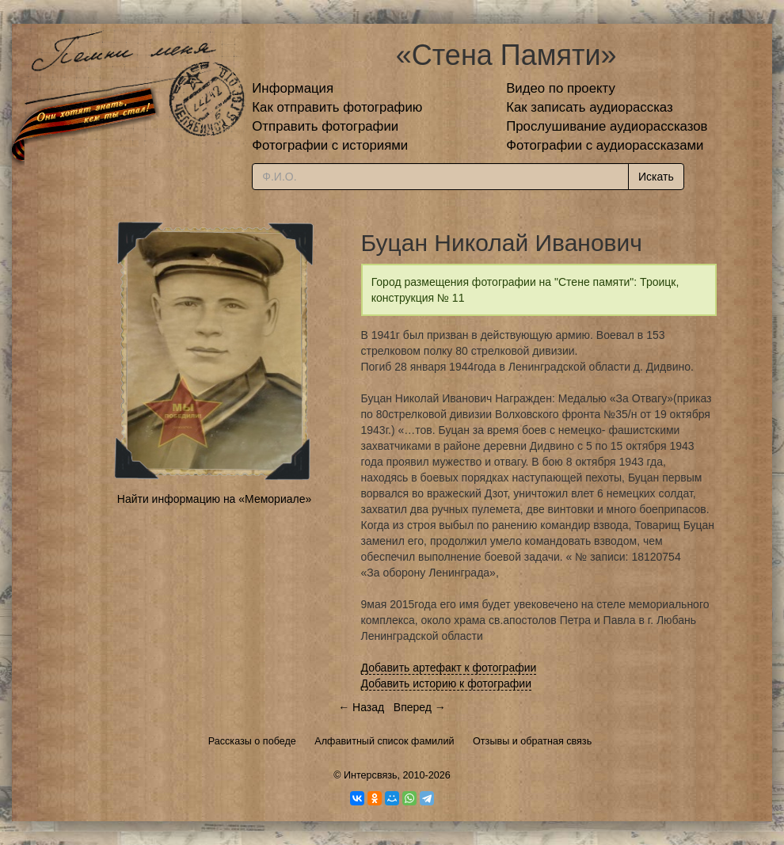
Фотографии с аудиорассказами (604, 145)
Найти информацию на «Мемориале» (214, 499)
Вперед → (420, 707)
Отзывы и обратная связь (532, 741)
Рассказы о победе (252, 741)
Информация (292, 88)
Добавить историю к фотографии (446, 683)
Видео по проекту (560, 88)
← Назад (361, 707)
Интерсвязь (371, 775)
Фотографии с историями (330, 145)
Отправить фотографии (325, 126)
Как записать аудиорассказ (589, 107)
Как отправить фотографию (337, 107)
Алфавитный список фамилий (384, 741)
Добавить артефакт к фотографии (449, 667)
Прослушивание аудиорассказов (606, 126)
